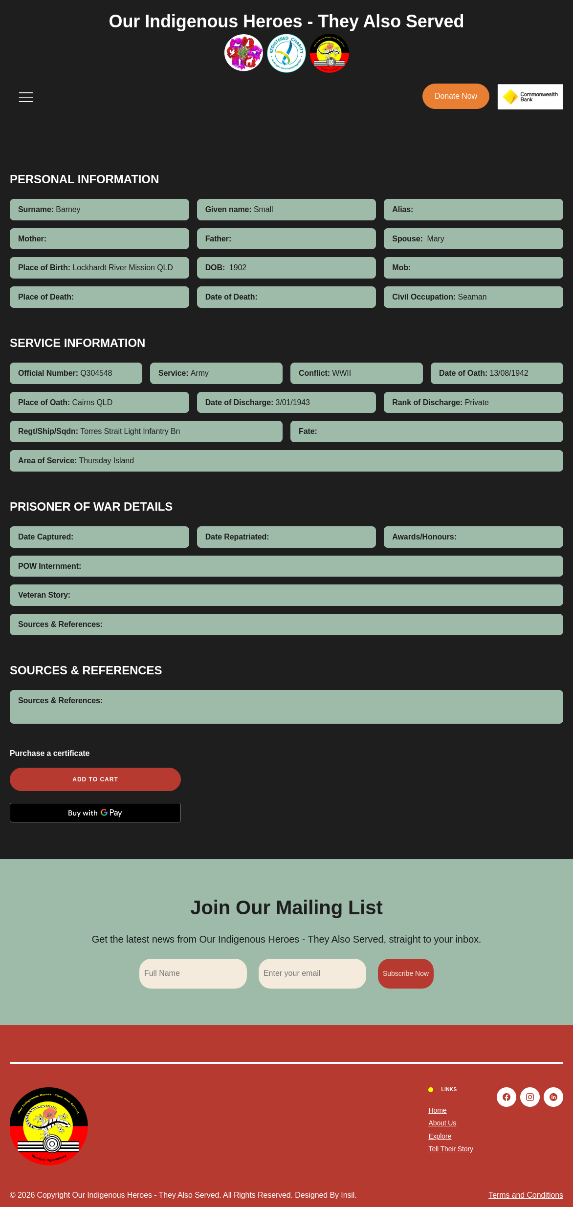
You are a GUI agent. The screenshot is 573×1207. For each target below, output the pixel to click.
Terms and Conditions (525, 1195)
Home (437, 1110)
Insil (347, 1195)
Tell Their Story (450, 1149)
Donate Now (456, 96)
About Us (442, 1123)
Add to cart (95, 779)
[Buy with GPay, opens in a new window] (95, 812)
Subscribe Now (406, 973)
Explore (439, 1136)
